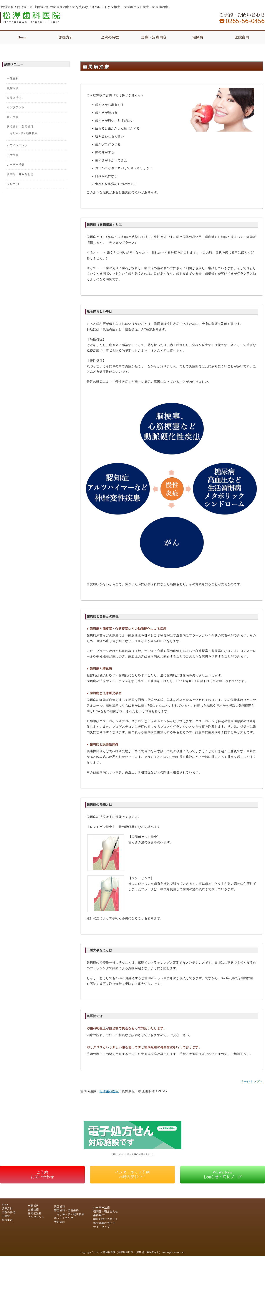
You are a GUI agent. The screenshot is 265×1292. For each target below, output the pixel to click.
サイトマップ (101, 1227)
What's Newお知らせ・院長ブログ (222, 1174)
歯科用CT (13, 184)
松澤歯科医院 (109, 1091)
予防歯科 (13, 155)
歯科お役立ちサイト (105, 1219)
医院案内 (242, 37)
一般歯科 (13, 78)
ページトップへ (251, 1081)
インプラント (16, 107)
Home (22, 37)
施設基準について (104, 1223)
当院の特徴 (110, 37)
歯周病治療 (14, 97)
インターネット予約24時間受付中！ (132, 1174)
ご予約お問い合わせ (42, 1174)
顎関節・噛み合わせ (20, 174)
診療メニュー (13, 64)
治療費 (197, 37)
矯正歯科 (13, 117)
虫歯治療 (13, 88)
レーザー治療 (16, 164)
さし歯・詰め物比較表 (23, 133)
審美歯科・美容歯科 (20, 126)
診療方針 (66, 37)
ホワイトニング (17, 145)
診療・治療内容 (154, 37)
